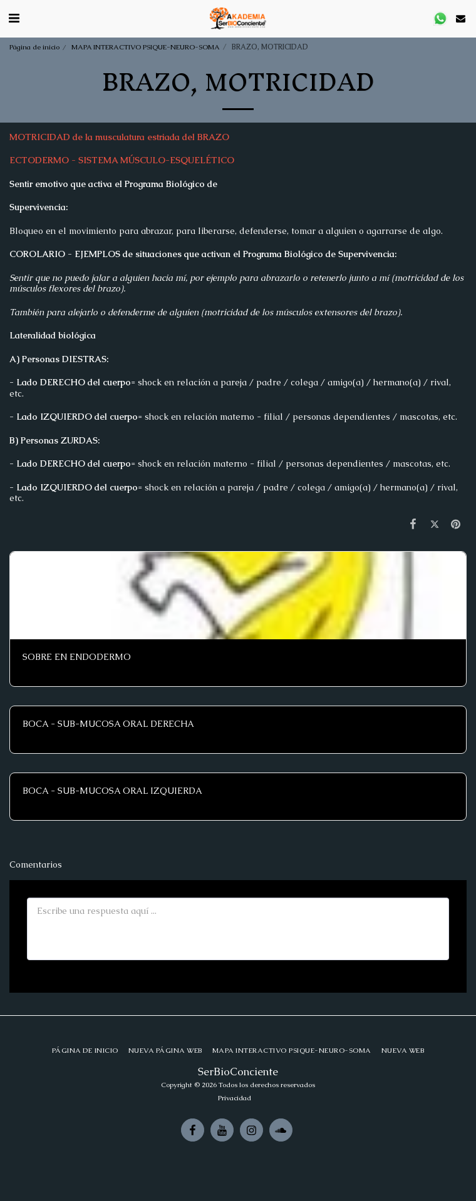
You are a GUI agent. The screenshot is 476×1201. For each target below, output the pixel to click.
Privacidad (234, 1097)
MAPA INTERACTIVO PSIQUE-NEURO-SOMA (145, 47)
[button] (13, 18)
